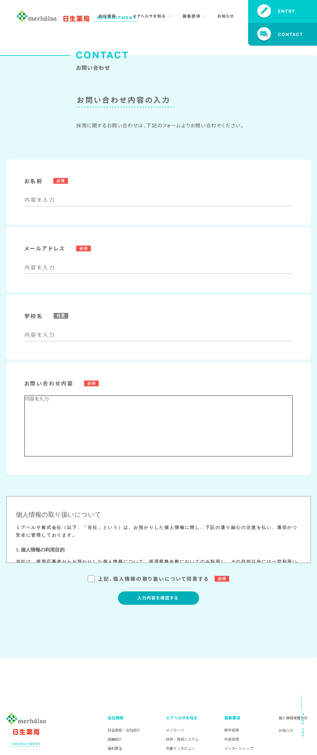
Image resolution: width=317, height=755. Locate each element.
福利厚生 (115, 748)
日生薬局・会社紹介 (124, 729)
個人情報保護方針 (293, 717)
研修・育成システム (182, 739)
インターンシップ (238, 748)
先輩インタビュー (180, 748)
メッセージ (175, 729)
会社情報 (115, 718)
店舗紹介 (115, 739)
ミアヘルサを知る (182, 718)
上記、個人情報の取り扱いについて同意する (158, 578)
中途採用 (231, 739)
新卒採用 (231, 729)
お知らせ (286, 730)
